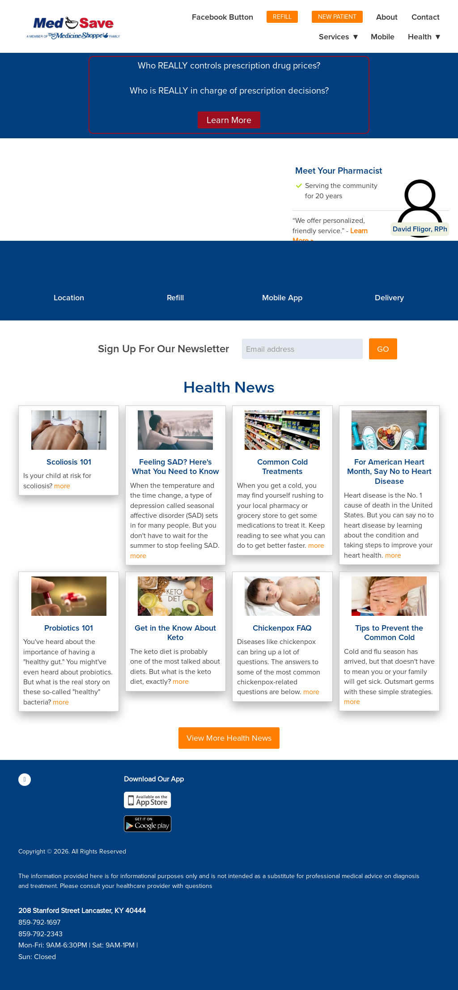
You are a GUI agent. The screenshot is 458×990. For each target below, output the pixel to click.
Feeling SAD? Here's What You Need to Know (175, 466)
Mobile (382, 36)
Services (338, 36)
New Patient (337, 16)
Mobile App (282, 297)
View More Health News (229, 737)
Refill (282, 16)
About (387, 16)
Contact (425, 16)
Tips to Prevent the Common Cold (389, 632)
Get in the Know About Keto (175, 632)
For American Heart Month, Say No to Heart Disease (389, 471)
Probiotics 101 (68, 627)
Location (69, 297)
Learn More (229, 119)
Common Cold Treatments (282, 466)
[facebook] (24, 779)
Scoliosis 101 (69, 461)
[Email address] (302, 349)
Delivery (389, 297)
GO (383, 348)
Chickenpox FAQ (282, 627)
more (62, 486)
